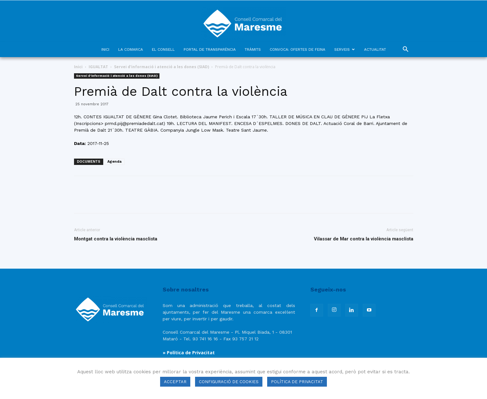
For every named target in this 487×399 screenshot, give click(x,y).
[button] (405, 50)
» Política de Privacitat (189, 353)
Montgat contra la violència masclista (115, 239)
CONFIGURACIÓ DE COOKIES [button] (229, 381)
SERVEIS (344, 49)
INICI (105, 49)
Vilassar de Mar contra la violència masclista (363, 239)
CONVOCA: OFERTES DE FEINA (297, 49)
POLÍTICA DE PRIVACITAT (297, 381)
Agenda (114, 162)
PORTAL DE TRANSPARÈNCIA (210, 49)
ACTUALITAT (375, 49)
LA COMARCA (130, 49)
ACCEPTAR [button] (175, 381)
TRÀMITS (253, 49)
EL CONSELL (163, 49)
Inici (78, 66)
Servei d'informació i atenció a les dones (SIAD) (161, 66)
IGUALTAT (98, 66)
